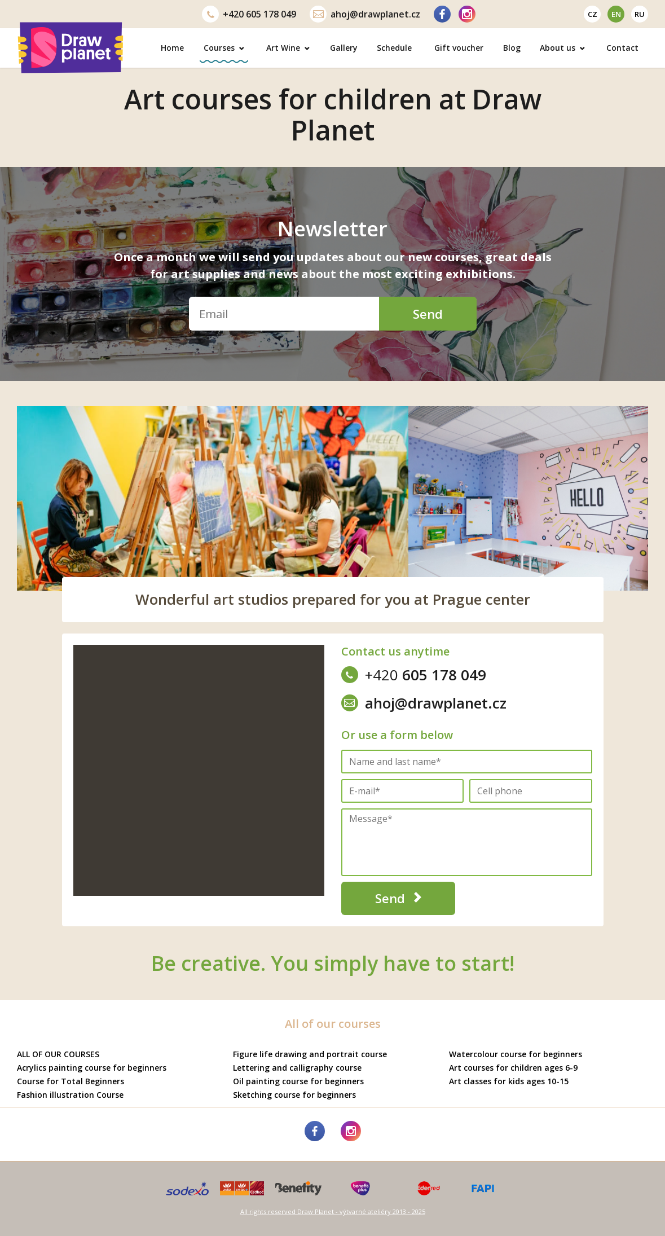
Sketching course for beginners (294, 1094)
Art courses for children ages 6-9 (513, 1067)
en (616, 14)
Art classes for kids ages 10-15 (509, 1081)
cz (592, 14)
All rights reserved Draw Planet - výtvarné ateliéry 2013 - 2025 (332, 1211)
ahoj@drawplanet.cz (365, 14)
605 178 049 (249, 14)
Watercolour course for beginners (515, 1054)
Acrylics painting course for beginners (91, 1067)
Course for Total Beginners (70, 1081)
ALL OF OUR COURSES (58, 1054)
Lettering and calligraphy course (297, 1067)
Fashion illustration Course (70, 1094)
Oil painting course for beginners (298, 1081)
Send (428, 313)
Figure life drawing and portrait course (310, 1054)
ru (640, 14)
